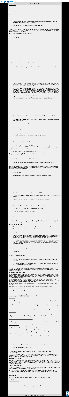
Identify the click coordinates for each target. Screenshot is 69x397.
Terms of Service (36, 395)
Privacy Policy (42, 395)
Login (28, 395)
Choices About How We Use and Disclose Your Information (24, 222)
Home (26, 395)
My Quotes (31, 395)
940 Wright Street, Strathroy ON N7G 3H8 (16, 383)
